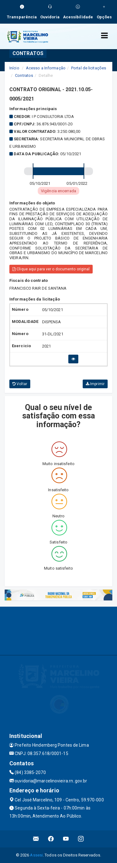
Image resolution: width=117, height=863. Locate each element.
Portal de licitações (88, 68)
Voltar (19, 384)
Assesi (36, 855)
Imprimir (95, 384)
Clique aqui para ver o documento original (51, 269)
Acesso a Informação (46, 68)
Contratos (24, 75)
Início (14, 68)
